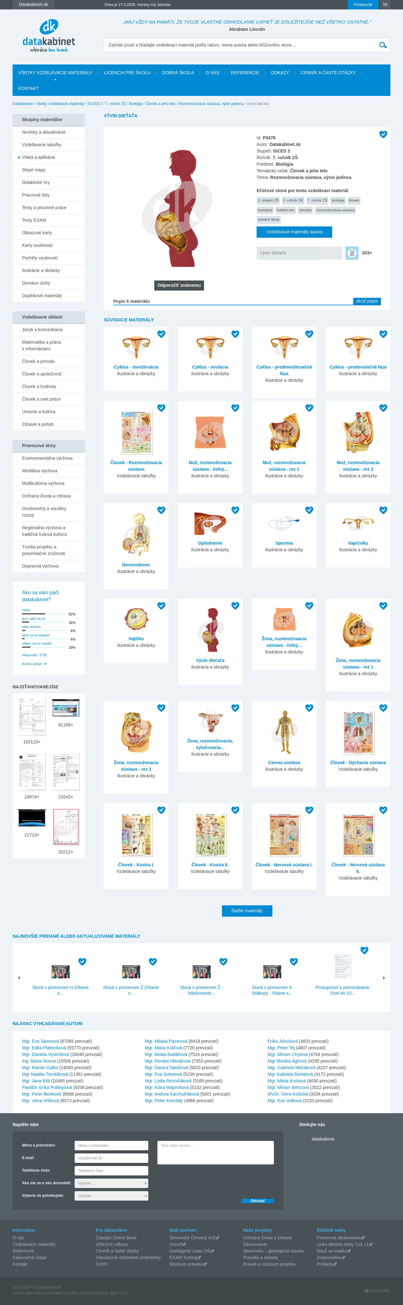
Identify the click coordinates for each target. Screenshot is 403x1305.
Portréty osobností (40, 257)
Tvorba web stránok (29, 1293)
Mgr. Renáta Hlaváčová (168, 1060)
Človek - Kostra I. (136, 864)
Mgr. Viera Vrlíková (40, 1100)
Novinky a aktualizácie (44, 132)
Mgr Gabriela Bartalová (290, 1074)
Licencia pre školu (127, 72)
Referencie (245, 72)
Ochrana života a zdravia (46, 495)
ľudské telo (286, 210)
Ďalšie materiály (247, 910)
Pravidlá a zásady (260, 1257)
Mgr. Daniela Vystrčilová (45, 1054)
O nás (212, 72)
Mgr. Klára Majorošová (167, 1087)
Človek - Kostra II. (210, 864)
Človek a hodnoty (39, 386)
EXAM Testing (183, 1257)
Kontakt (28, 88)
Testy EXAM (34, 220)
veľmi (26, 610)
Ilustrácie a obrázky (41, 270)
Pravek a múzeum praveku (269, 1264)
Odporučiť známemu (179, 285)
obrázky (305, 210)
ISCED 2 (95, 104)
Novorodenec (136, 564)
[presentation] (205, 1180)
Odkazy (280, 72)
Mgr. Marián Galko (40, 1067)
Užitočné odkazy (112, 1244)
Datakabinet (23, 104)
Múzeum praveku (186, 1264)
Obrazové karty (37, 232)
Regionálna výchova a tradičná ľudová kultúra (44, 531)
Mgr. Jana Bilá (36, 1080)
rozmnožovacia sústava (335, 210)
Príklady (325, 1264)
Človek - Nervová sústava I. (284, 864)
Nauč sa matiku (332, 1250)
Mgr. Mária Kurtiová (287, 1080)
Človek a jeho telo (160, 104)
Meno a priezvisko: (39, 1145)
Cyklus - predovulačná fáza (358, 366)
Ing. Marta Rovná (39, 1060)
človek (354, 200)
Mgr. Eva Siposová (40, 1041)
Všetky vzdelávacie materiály (55, 72)
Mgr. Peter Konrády (164, 1100)
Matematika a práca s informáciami (41, 345)
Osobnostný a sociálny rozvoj (44, 512)
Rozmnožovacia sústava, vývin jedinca (211, 104)
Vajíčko (136, 638)
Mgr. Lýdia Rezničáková (168, 1080)
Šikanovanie (255, 1244)
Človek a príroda (38, 361)
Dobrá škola (178, 72)
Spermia (284, 543)
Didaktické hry (36, 182)
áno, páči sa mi (33, 618)
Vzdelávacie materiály (34, 1244)
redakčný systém (64, 1293)
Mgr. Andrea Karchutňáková (172, 1094)
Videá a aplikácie (38, 157)
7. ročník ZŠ (115, 104)
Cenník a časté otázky (328, 72)
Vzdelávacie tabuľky (41, 144)
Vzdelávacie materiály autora (294, 231)
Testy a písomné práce (44, 207)
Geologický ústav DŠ (189, 1250)
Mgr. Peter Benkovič (41, 1094)
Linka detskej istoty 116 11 (343, 1244)
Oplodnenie (210, 543)
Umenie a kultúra (38, 411)
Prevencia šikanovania (339, 1237)
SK (385, 5)
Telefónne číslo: (36, 1170)
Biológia (136, 104)
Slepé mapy (33, 169)
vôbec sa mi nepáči (37, 643)
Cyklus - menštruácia (136, 366)
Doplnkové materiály (42, 295)
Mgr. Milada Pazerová (166, 1041)
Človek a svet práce (41, 399)
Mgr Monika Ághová (287, 1060)
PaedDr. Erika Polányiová (47, 1087)
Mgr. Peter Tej (281, 1047)
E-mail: (28, 1158)
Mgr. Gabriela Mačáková (291, 1067)
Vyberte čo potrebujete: (43, 1195)
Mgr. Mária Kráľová (163, 1047)
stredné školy (269, 219)
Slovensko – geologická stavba (273, 1250)
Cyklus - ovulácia (210, 366)
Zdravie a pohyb (38, 424)
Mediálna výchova (39, 470)
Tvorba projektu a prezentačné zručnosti (43, 550)
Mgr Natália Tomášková (45, 1074)
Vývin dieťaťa (273, 252)
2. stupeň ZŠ (268, 200)
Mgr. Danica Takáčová (166, 1067)
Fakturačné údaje (30, 1257)
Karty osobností (37, 245)
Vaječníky (358, 543)
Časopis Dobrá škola (116, 1237)
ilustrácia (265, 210)
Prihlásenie (363, 5)
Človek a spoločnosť (42, 373)
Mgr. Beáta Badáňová (166, 1054)
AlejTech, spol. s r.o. (110, 1293)
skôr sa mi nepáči (35, 635)
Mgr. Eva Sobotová (163, 1074)
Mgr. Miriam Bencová (288, 1087)
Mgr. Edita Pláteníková (44, 1047)
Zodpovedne (329, 1257)
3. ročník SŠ (293, 200)
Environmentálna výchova (47, 458)
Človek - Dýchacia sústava (358, 762)
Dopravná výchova (40, 566)
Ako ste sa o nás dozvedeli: (46, 1183)
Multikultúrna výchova (43, 483)
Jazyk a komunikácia (42, 329)
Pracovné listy (35, 194)
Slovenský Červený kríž (192, 1237)
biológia (338, 200)
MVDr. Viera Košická (288, 1094)
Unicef (175, 1244)
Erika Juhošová (283, 1041)
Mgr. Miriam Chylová (288, 1054)
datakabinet (323, 1138)
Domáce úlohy (36, 283)
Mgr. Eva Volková (285, 1100)
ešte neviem (31, 627)
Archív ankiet (32, 664)
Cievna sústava (284, 762)
